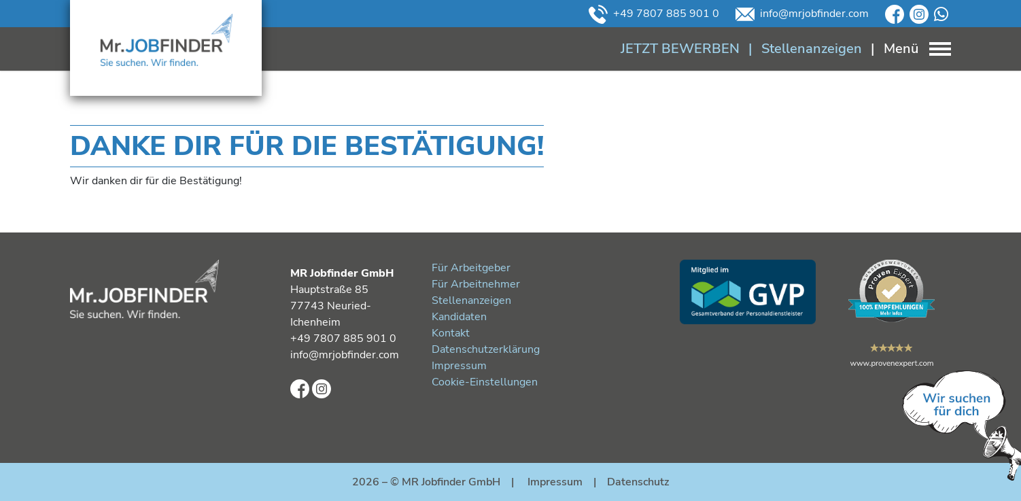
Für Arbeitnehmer (476, 284)
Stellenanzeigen (471, 300)
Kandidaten (459, 316)
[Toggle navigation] (906, 48)
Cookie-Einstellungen (485, 382)
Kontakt (451, 333)
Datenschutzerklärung (486, 349)
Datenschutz (638, 481)
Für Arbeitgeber (471, 267)
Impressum (459, 365)
